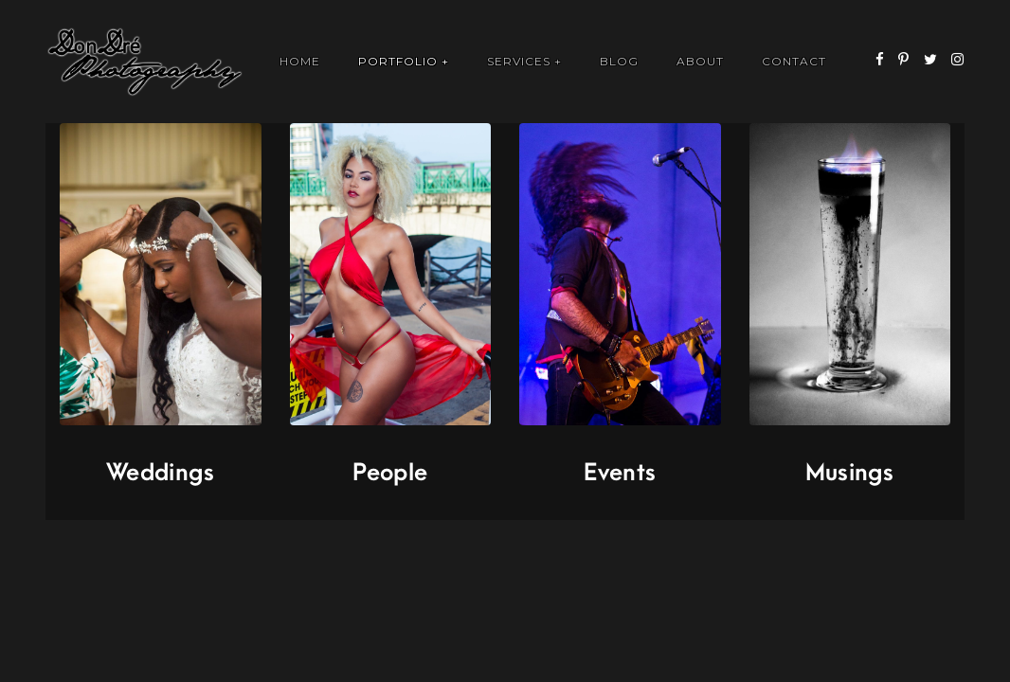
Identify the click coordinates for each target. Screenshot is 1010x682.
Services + (524, 61)
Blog (619, 61)
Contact (794, 61)
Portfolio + (403, 61)
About (700, 61)
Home (300, 61)
